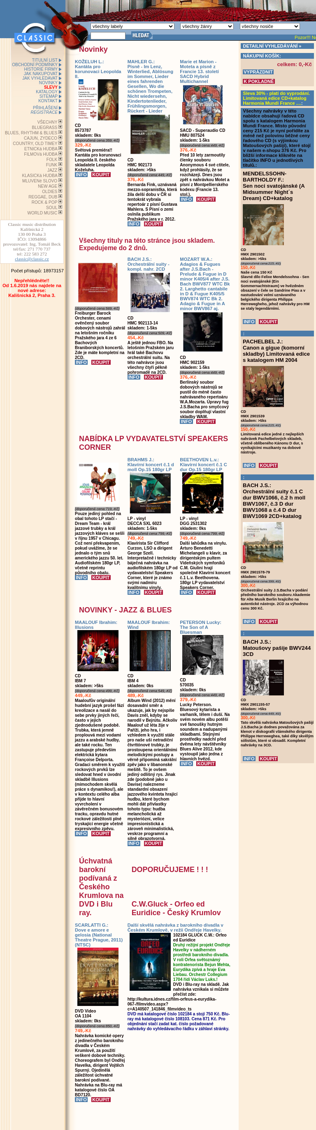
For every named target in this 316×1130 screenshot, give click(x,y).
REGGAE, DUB (42, 197)
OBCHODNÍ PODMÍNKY (35, 64)
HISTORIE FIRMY (41, 69)
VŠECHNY (47, 122)
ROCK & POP (45, 202)
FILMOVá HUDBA (41, 154)
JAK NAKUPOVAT (41, 73)
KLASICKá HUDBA (39, 175)
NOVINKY (48, 83)
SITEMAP (49, 96)
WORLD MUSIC (42, 213)
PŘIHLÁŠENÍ (45, 108)
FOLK (51, 159)
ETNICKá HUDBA (40, 149)
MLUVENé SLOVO (39, 181)
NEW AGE (47, 186)
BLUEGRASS (45, 127)
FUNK (51, 165)
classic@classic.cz (32, 258)
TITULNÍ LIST (45, 60)
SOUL (51, 207)
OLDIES (49, 191)
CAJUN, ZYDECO (40, 138)
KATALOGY (47, 92)
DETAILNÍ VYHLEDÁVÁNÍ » (272, 46)
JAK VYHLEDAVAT (40, 78)
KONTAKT (48, 101)
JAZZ (52, 170)
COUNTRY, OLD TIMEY (35, 143)
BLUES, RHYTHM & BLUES (31, 133)
